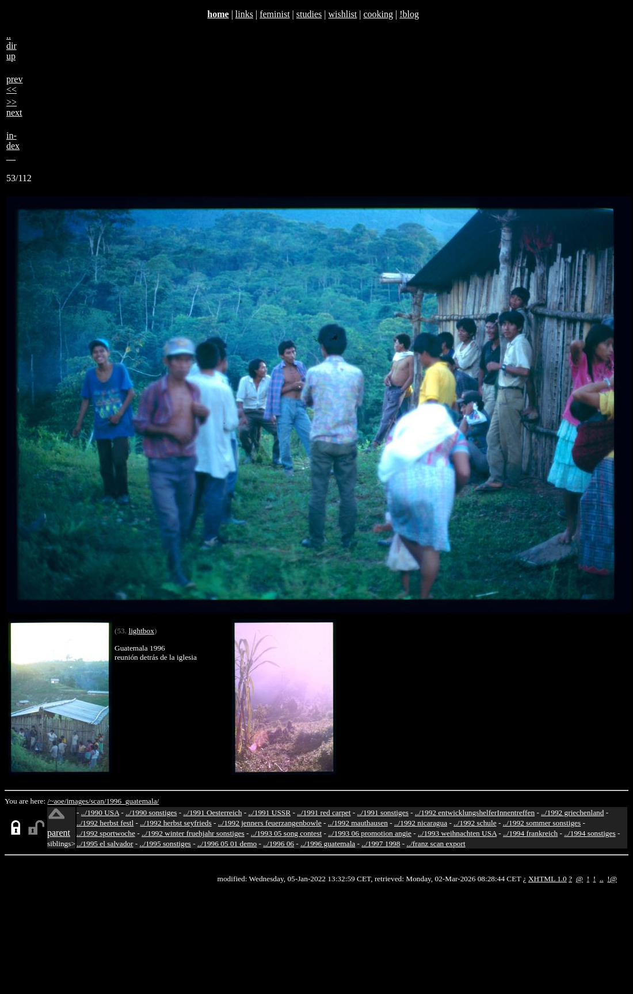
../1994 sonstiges (589, 833)
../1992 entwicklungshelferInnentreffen (475, 812)
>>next (14, 107)
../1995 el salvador (105, 843)
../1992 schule (474, 823)
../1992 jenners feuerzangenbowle (270, 823)
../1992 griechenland (572, 812)
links (244, 14)
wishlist (342, 14)
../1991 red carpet (323, 812)
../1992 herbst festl (105, 823)
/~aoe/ (57, 801)
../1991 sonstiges (383, 812)
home (217, 14)
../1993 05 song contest (286, 833)
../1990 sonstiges (151, 812)
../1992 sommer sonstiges (542, 823)
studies (309, 14)
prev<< (14, 84)
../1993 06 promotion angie (369, 833)
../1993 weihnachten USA (457, 833)
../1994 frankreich (530, 833)
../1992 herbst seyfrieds (175, 823)
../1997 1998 (380, 843)
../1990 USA (100, 812)
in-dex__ (13, 146)
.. (602, 878)
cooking (378, 14)
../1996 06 (278, 843)
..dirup (11, 45)
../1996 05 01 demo (227, 843)
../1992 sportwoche (106, 833)
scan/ (98, 801)
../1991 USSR (269, 812)
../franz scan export (435, 843)
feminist (274, 14)
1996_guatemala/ (132, 801)
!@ (612, 878)
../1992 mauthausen (358, 823)
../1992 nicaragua (420, 823)
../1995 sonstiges (165, 843)
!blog (409, 14)
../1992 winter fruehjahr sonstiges (193, 833)
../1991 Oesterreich (213, 812)
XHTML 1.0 (547, 878)
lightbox (141, 630)
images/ (78, 801)
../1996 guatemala (327, 843)
